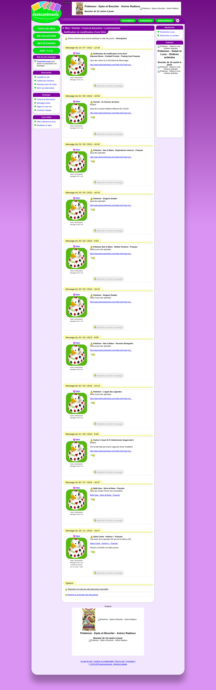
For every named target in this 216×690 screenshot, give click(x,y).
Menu (67, 28)
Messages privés (43, 103)
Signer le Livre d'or (44, 107)
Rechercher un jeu (167, 32)
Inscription (128, 20)
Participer (46, 95)
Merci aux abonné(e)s (45, 88)
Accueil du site (86, 661)
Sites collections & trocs (46, 122)
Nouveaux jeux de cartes (47, 84)
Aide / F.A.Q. (46, 50)
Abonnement (165, 20)
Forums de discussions (46, 99)
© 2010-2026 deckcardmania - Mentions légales (108, 664)
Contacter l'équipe (44, 110)
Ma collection (46, 36)
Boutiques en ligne (44, 125)
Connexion (146, 20)
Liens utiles (46, 117)
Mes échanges (46, 43)
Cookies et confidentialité (104, 661)
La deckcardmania (112, 28)
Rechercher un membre (169, 36)
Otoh (78, 53)
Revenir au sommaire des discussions (83, 595)
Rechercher (169, 27)
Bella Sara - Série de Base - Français (105, 495)
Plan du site (119, 661)
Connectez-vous (44, 61)
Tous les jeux (46, 28)
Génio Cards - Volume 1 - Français (104, 543)
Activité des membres (45, 81)
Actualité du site (43, 77)
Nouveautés (46, 73)
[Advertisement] (108, 632)
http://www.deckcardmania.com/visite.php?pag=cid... (111, 65)
